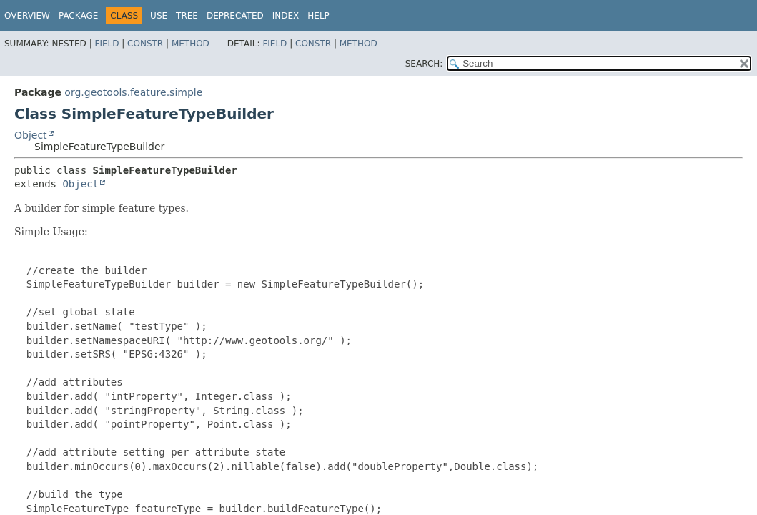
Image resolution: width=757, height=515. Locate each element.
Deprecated (235, 16)
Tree (187, 16)
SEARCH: (424, 64)
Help (318, 16)
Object (30, 135)
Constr (145, 44)
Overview (27, 16)
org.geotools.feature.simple (133, 92)
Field (106, 44)
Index (286, 16)
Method (190, 44)
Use (158, 16)
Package (78, 16)
